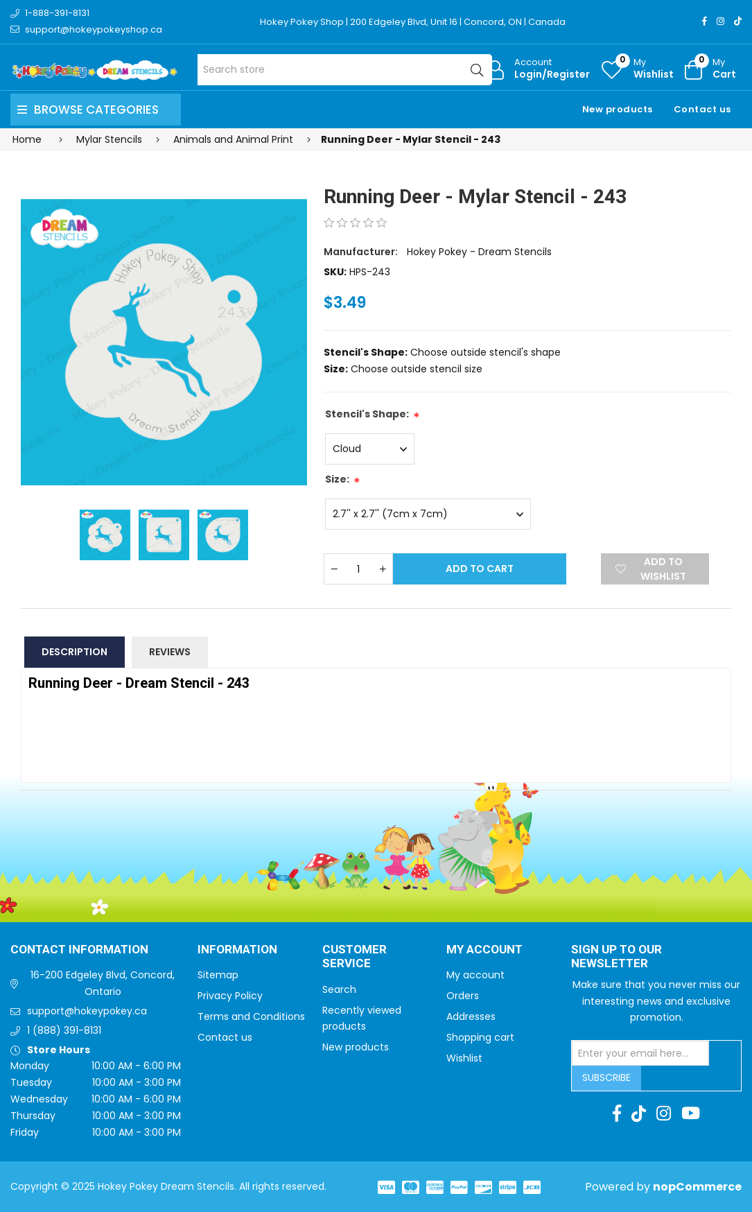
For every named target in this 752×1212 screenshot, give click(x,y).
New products (617, 109)
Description (74, 652)
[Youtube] (690, 1113)
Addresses (471, 1016)
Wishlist (464, 1058)
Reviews (170, 652)
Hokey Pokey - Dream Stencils (479, 252)
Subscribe (606, 1077)
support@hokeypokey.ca (87, 1011)
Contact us (702, 109)
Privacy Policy (230, 996)
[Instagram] (720, 21)
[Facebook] (704, 21)
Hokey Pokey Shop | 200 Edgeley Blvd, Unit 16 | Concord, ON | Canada (413, 21)
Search (339, 989)
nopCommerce (697, 1187)
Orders (462, 996)
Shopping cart (480, 1037)
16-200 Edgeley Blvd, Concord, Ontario (102, 983)
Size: (337, 479)
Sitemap (218, 975)
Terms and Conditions (251, 1016)
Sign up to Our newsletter (616, 957)
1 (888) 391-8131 (64, 1030)
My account (475, 975)
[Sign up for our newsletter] (640, 1053)
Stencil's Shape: (367, 414)
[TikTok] (738, 21)
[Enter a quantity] (358, 569)
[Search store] (345, 69)
